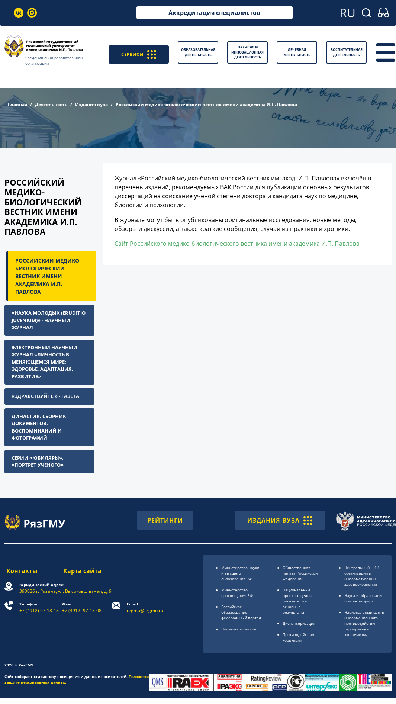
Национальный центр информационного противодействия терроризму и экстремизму (364, 623)
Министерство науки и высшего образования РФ (240, 573)
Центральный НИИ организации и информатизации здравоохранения (361, 576)
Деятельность (51, 104)
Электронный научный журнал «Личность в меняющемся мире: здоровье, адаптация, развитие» (44, 362)
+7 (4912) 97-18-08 (82, 607)
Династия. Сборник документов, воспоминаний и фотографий (39, 427)
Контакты (20, 571)
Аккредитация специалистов (214, 13)
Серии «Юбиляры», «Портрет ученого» (38, 461)
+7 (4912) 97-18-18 (39, 607)
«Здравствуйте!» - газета (45, 396)
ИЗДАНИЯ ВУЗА (279, 520)
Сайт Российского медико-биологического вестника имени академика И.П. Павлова (237, 244)
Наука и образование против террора (364, 598)
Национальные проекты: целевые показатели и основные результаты (300, 601)
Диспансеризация (299, 623)
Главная (17, 104)
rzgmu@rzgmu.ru (146, 607)
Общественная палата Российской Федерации (300, 573)
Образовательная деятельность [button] (198, 52)
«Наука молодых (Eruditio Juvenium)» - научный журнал (49, 320)
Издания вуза (91, 104)
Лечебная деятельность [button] (297, 52)
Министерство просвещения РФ (237, 592)
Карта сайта (83, 571)
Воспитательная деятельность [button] (347, 52)
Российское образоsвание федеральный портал (241, 612)
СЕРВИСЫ (137, 52)
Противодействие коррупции (299, 637)
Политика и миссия (238, 628)
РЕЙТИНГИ (165, 520)
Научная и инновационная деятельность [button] (247, 52)
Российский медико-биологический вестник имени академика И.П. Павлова (48, 276)
